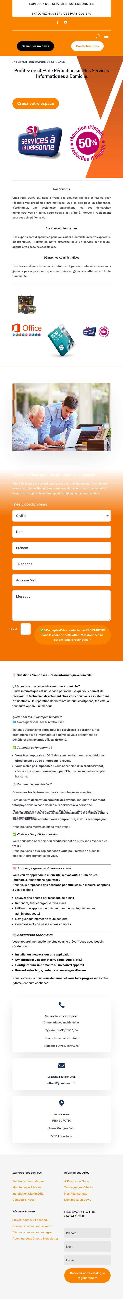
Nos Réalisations (75, 1193)
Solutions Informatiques (28, 1181)
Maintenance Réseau (26, 1187)
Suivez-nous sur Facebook (30, 1220)
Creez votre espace (35, 103)
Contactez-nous (87, 46)
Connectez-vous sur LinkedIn (32, 1226)
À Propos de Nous (76, 1181)
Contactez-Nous (23, 1199)
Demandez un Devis (35, 46)
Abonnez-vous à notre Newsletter (35, 1238)
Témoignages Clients (78, 1187)
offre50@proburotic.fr (61, 1083)
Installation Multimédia (28, 1193)
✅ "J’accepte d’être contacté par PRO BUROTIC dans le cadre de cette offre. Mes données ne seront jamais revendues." (72, 635)
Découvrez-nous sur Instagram (33, 1232)
